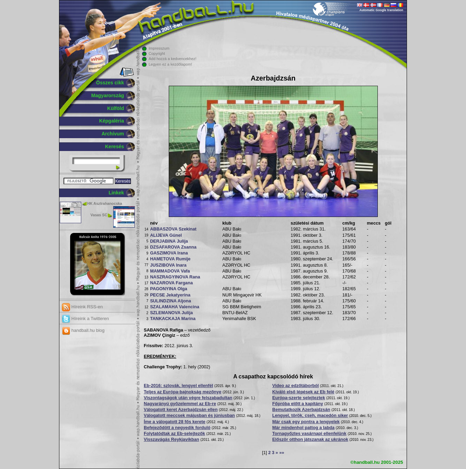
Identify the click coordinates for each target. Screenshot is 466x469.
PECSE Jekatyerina (170, 295)
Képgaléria (111, 121)
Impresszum (159, 48)
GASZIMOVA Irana (169, 253)
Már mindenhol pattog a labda (303, 427)
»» (281, 452)
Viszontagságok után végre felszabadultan (188, 397)
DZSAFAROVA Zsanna (173, 247)
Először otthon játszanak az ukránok (310, 439)
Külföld (115, 108)
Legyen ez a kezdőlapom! (170, 64)
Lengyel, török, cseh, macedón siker (310, 415)
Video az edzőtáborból (295, 385)
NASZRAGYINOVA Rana (175, 277)
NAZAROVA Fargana (171, 282)
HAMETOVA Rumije (170, 259)
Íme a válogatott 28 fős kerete (174, 421)
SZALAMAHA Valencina (174, 306)
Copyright (157, 53)
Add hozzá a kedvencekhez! (173, 59)
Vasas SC (99, 215)
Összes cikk (110, 82)
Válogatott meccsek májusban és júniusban (189, 415)
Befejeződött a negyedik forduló (177, 427)
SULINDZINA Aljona (170, 301)
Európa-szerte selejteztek (298, 397)
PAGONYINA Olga (168, 288)
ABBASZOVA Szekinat (173, 229)
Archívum (112, 133)
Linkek (116, 192)
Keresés (114, 146)
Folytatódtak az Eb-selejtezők (174, 433)
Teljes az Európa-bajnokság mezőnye (182, 392)
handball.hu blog (83, 330)
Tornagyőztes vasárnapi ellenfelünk (309, 433)
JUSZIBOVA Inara (168, 265)
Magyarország (107, 95)
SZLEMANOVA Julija (171, 312)
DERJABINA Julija (169, 241)
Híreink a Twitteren (85, 318)
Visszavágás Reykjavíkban (171, 439)
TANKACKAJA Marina (172, 318)
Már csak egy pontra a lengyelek (306, 421)
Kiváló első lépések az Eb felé (303, 392)
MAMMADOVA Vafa (170, 271)
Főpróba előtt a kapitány (297, 403)
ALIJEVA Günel (166, 235)
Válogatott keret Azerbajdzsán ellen (181, 409)
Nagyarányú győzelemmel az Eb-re (180, 403)
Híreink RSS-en (82, 306)
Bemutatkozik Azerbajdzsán (301, 409)
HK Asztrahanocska (104, 203)
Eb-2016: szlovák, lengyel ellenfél (178, 385)
